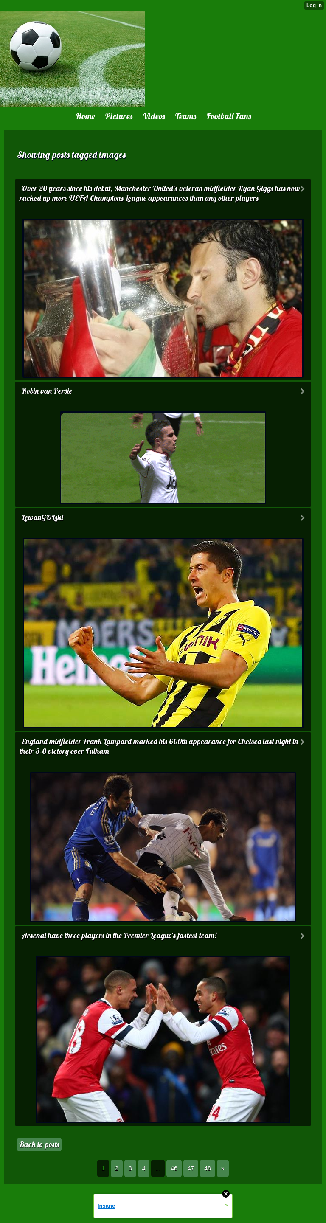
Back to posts (39, 1144)
